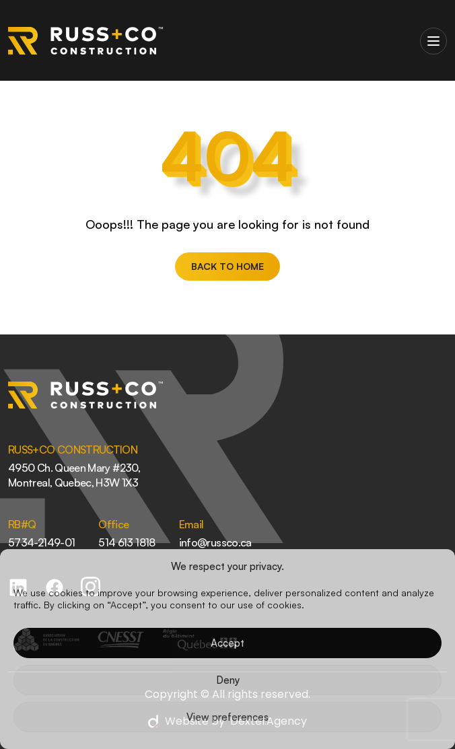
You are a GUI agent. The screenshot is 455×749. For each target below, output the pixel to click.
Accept (227, 643)
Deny (228, 680)
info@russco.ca (215, 542)
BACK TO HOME (227, 266)
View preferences (227, 717)
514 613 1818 (126, 542)
